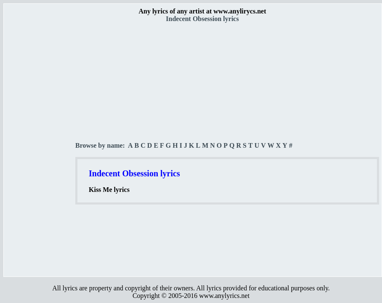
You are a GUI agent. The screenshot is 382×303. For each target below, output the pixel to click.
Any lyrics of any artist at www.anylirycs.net (202, 11)
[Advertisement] (40, 147)
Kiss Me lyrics (109, 189)
